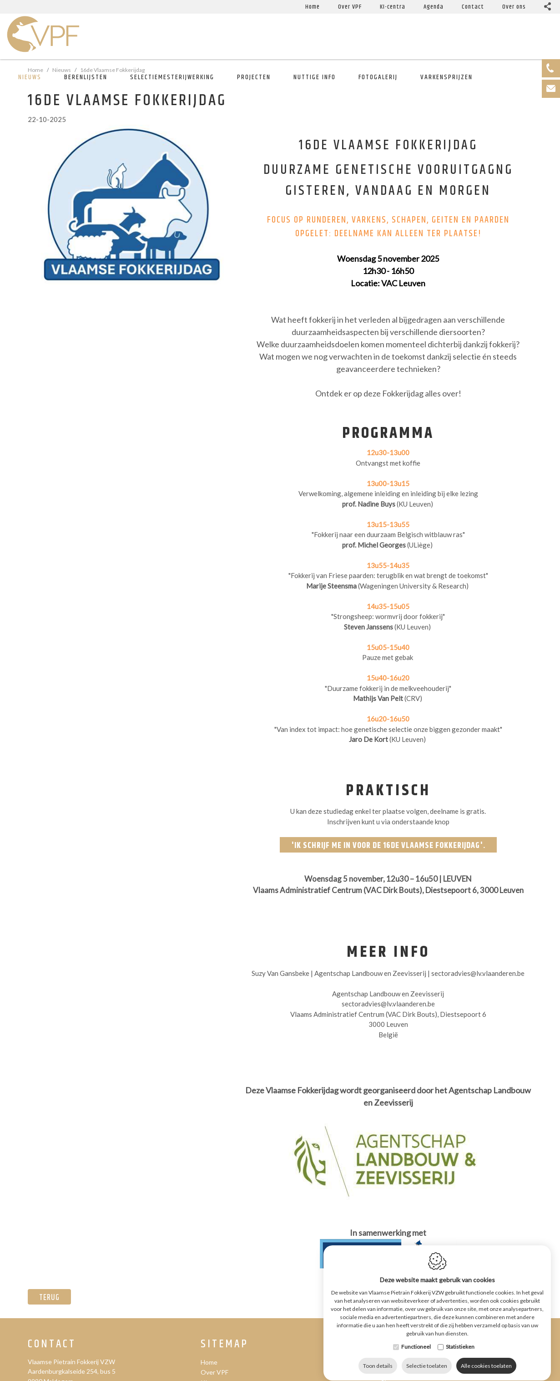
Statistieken (460, 1360)
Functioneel (416, 1360)
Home (209, 1362)
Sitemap (224, 1344)
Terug (49, 1297)
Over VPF (214, 1372)
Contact (52, 1344)
